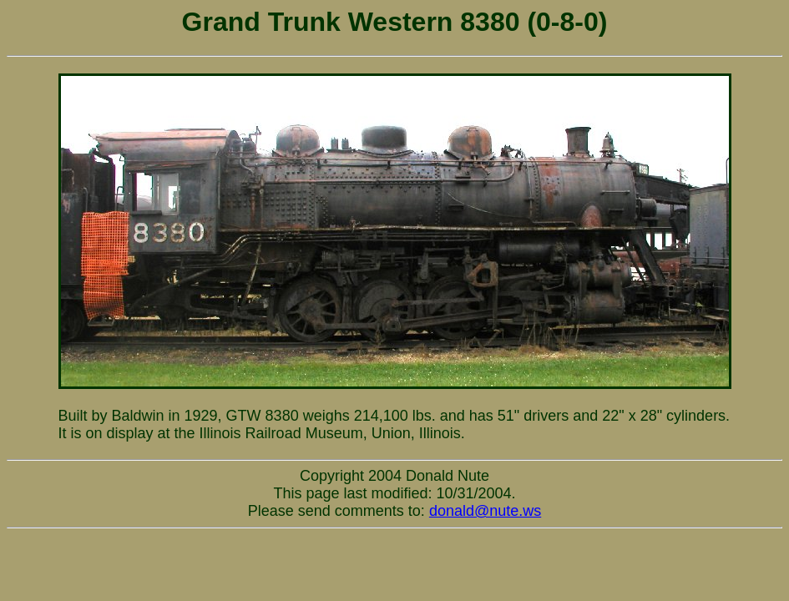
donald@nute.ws (485, 511)
